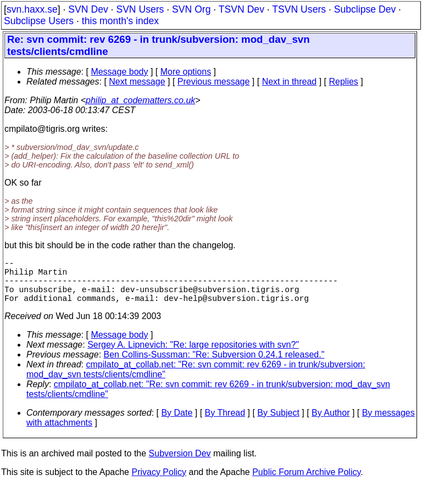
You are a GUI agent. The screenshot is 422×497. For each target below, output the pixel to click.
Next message (137, 81)
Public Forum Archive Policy (306, 483)
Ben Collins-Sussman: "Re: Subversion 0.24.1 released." (214, 365)
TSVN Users (299, 9)
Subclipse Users (39, 20)
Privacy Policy (158, 483)
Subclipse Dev (365, 9)
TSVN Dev (241, 9)
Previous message (213, 81)
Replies (343, 81)
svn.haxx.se (32, 9)
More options (186, 71)
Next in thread (289, 81)
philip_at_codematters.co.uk (140, 100)
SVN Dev (88, 9)
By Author (330, 423)
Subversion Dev (180, 464)
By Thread (225, 423)
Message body (119, 71)
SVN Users (140, 9)
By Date (176, 423)
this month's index (120, 20)
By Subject (278, 423)
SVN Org (191, 9)
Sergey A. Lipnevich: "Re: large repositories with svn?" (193, 355)
